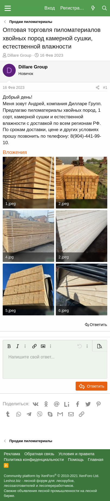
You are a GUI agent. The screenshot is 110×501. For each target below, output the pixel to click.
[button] (7, 8)
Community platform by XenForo (51, 476)
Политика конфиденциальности (34, 459)
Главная (95, 459)
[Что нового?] (93, 8)
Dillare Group (19, 55)
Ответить (98, 324)
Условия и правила (77, 453)
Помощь (76, 459)
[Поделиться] (97, 87)
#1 (105, 87)
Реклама (12, 453)
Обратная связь (39, 453)
